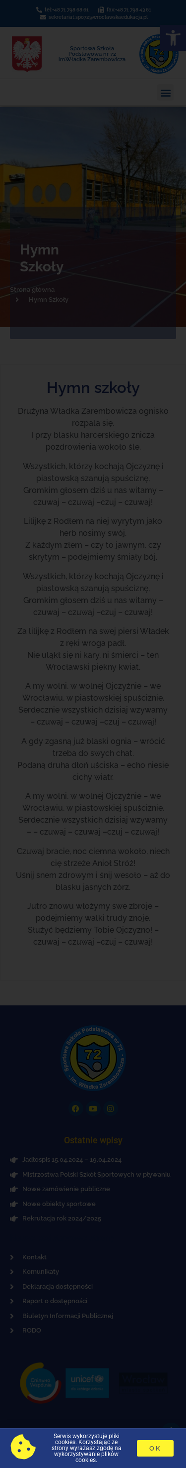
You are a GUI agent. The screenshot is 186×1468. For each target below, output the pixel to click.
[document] (93, 734)
